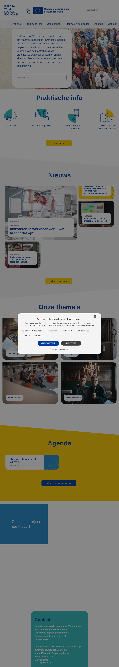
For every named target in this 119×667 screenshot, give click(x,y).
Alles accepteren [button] (48, 343)
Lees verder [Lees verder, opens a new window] (90, 325)
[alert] (59, 333)
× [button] (98, 316)
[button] (59, 349)
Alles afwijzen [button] (71, 343)
